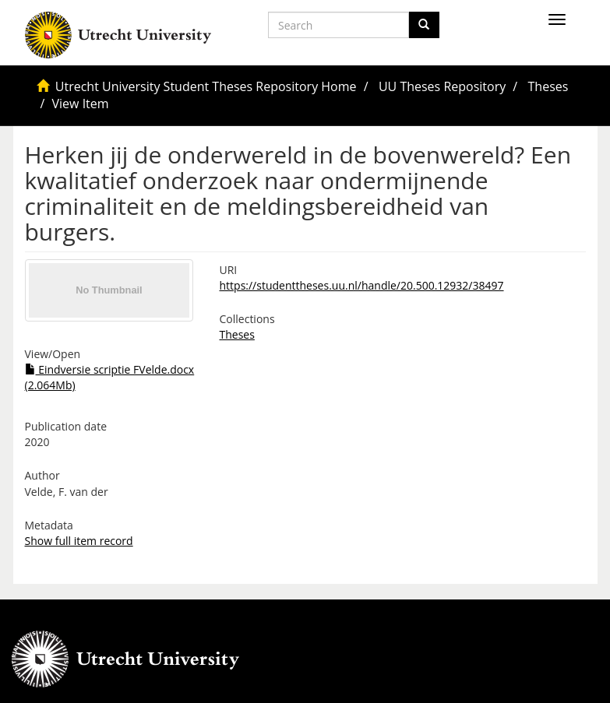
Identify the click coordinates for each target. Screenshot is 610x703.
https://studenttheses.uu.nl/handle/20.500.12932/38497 (362, 285)
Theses (548, 86)
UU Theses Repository (442, 86)
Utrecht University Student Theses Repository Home (206, 86)
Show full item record (79, 540)
